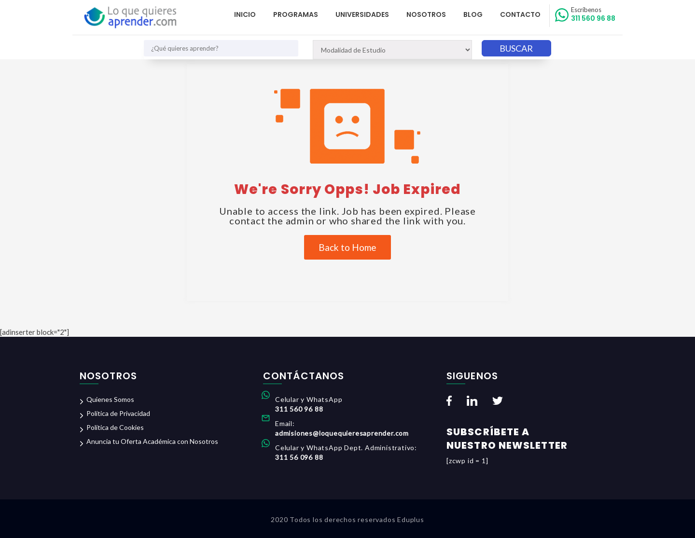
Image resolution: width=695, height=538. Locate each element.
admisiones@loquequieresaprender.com (342, 433)
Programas (295, 14)
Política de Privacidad (118, 413)
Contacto (520, 14)
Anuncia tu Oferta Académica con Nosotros (152, 441)
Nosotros (426, 14)
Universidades (362, 14)
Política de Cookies (115, 427)
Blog (473, 14)
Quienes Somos (110, 399)
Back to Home (347, 247)
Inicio (245, 14)
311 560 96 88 (593, 14)
